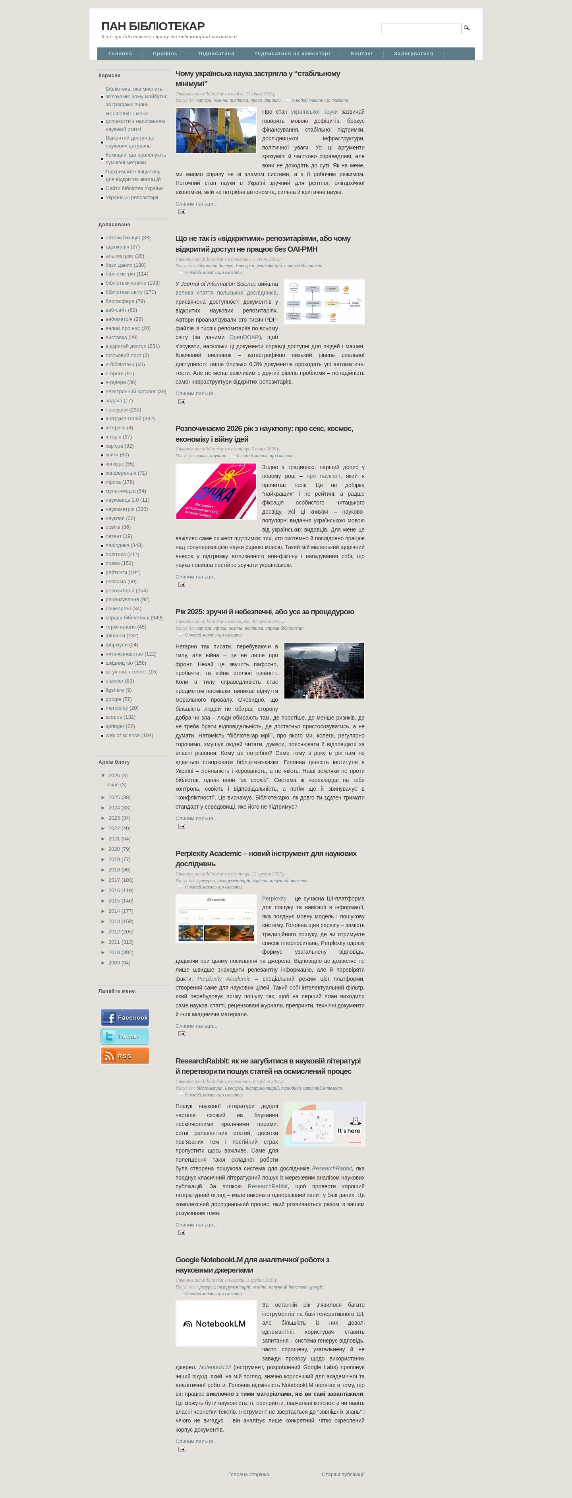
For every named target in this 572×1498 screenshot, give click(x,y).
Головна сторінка (248, 1474)
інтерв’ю (116, 428)
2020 (115, 849)
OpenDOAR (244, 337)
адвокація (117, 247)
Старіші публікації (343, 1474)
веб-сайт (116, 310)
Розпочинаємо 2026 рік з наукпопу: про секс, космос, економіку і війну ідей (264, 433)
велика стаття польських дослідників (226, 292)
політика (116, 554)
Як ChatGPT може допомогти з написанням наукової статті (135, 121)
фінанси (115, 635)
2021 (115, 839)
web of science (123, 735)
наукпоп (115, 518)
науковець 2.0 (122, 500)
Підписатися (217, 53)
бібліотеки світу (124, 292)
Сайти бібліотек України (134, 188)
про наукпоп (323, 476)
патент (114, 536)
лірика (113, 482)
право (113, 563)
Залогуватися (413, 53)
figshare (115, 690)
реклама (116, 581)
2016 (115, 890)
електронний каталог (131, 391)
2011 (115, 942)
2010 (115, 952)
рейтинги (116, 572)
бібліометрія (120, 274)
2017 (115, 880)
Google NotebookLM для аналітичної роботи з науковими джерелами (252, 1265)
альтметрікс (120, 256)
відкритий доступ (126, 346)
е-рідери (116, 382)
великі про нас (123, 328)
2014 (115, 911)
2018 (115, 870)
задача (114, 401)
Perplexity (274, 898)
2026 (115, 775)
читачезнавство (124, 654)
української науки (314, 112)
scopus (114, 717)
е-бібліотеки (120, 364)
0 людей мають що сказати (320, 100)
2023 (115, 818)
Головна (120, 53)
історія (114, 437)
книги (112, 455)
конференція (121, 473)
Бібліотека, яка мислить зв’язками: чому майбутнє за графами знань (136, 96)
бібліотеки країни (126, 283)
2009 (115, 963)
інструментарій (123, 418)
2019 (115, 859)
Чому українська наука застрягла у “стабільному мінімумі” (258, 78)
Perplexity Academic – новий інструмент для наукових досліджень (266, 858)
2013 (115, 921)
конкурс (115, 464)
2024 (115, 808)
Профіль (165, 53)
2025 (115, 797)
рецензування (122, 599)
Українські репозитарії (132, 197)
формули (117, 645)
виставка (116, 337)
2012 (115, 932)
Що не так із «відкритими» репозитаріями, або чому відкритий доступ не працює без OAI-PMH (263, 243)
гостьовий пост (123, 355)
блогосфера (120, 301)
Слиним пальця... (196, 204)
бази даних (119, 265)
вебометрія (119, 319)
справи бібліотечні (127, 618)
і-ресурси (117, 410)
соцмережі (118, 608)
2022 (115, 828)
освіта (113, 527)
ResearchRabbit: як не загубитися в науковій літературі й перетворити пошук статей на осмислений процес (268, 1066)
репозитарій (120, 591)
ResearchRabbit (268, 1186)
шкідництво (119, 663)
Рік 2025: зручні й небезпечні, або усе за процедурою (265, 611)
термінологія (121, 627)
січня (113, 785)
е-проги (115, 373)
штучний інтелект (126, 672)
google (113, 699)
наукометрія (120, 509)
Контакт (362, 53)
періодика (117, 545)
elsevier (115, 681)
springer (115, 726)
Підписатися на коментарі (292, 53)
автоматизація (123, 238)
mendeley (117, 708)
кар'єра (114, 446)
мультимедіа (120, 491)
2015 (115, 901)
